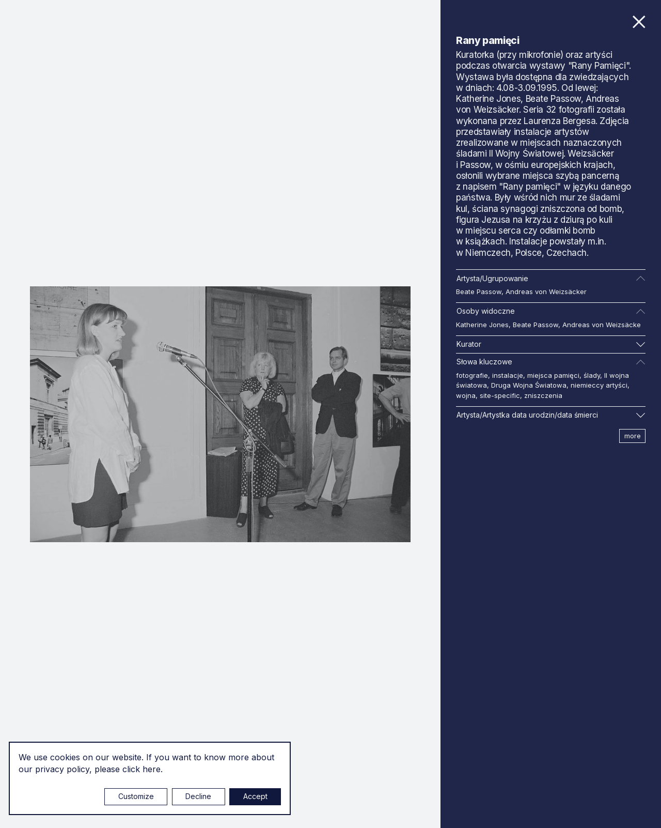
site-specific (500, 395)
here (152, 769)
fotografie (472, 375)
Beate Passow (478, 291)
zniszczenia (543, 395)
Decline (198, 796)
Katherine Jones (482, 324)
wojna (466, 395)
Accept (255, 796)
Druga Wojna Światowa (528, 385)
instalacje (507, 375)
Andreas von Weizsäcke (601, 324)
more (632, 436)
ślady (592, 375)
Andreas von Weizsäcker (546, 291)
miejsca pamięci (553, 375)
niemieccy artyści (599, 385)
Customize (136, 796)
